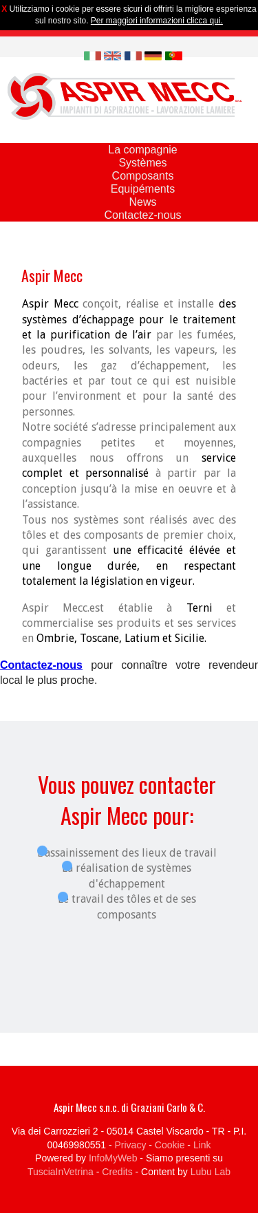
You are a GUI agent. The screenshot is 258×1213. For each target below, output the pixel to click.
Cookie (170, 1144)
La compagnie (143, 149)
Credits (117, 1171)
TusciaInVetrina (61, 1171)
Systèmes (142, 163)
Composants (143, 176)
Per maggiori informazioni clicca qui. (157, 20)
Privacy (131, 1144)
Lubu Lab (210, 1171)
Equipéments (143, 189)
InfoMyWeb (113, 1157)
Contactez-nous (142, 215)
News (142, 202)
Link (202, 1144)
